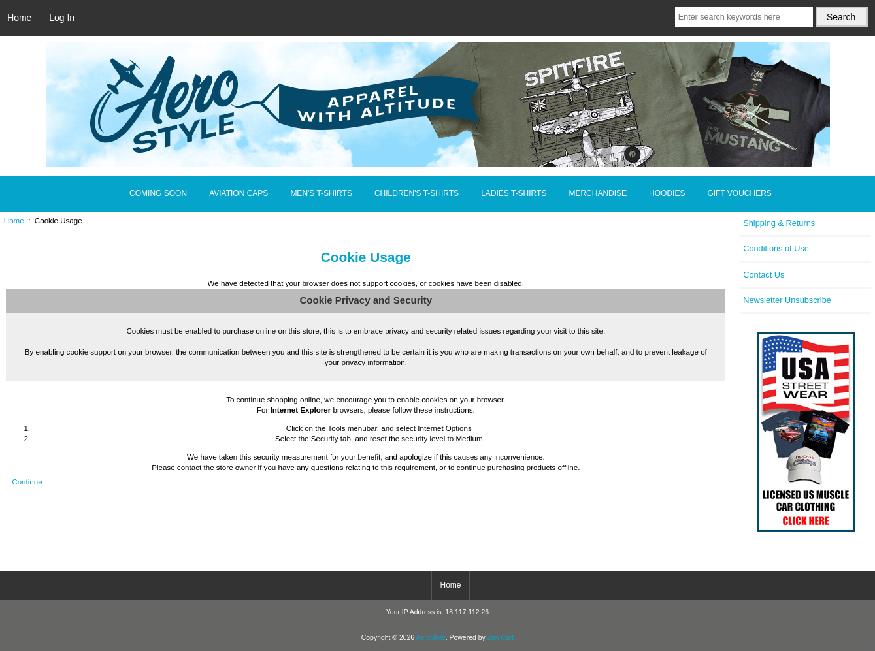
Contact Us (763, 274)
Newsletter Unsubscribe (787, 300)
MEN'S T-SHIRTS (321, 193)
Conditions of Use (776, 248)
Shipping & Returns (779, 223)
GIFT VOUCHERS (739, 193)
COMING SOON (158, 193)
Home (19, 17)
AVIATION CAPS (238, 193)
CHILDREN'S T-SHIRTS (416, 193)
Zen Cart (500, 637)
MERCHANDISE (598, 193)
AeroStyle (431, 637)
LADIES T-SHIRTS (513, 193)
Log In (61, 17)
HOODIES (667, 193)
